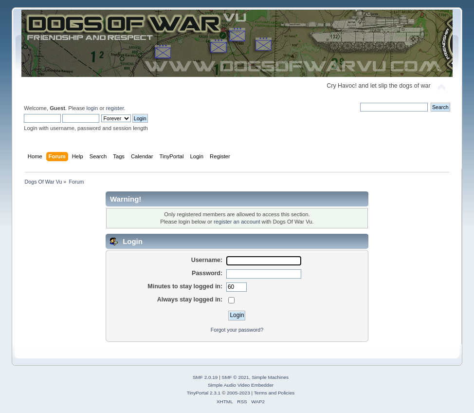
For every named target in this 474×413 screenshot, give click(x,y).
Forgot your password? (237, 330)
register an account (237, 222)
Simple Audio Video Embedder (240, 385)
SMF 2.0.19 (205, 377)
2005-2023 (238, 392)
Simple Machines (270, 377)
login (92, 108)
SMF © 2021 (235, 377)
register (115, 108)
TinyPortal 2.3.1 (203, 392)
